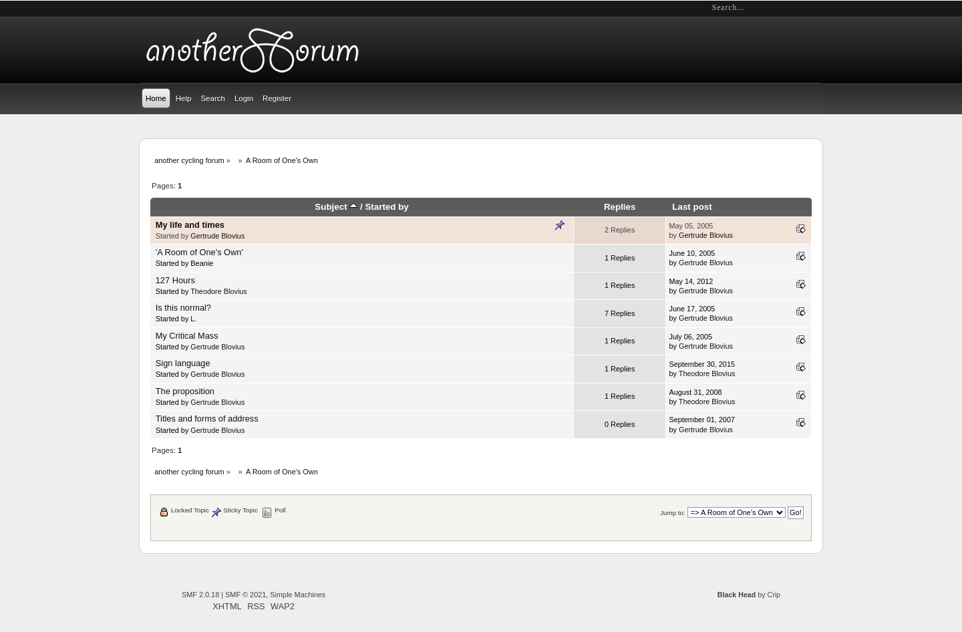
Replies (620, 207)
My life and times (190, 225)
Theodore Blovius (218, 291)
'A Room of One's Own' (199, 252)
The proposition (185, 391)
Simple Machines (297, 595)
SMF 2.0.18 (200, 595)
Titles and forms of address (207, 419)
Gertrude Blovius (217, 236)
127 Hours (175, 280)
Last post (691, 207)
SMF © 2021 (245, 595)
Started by (386, 207)
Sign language (183, 363)
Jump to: (672, 512)
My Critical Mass (187, 336)
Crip (773, 595)
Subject (336, 207)
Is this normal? (183, 308)
